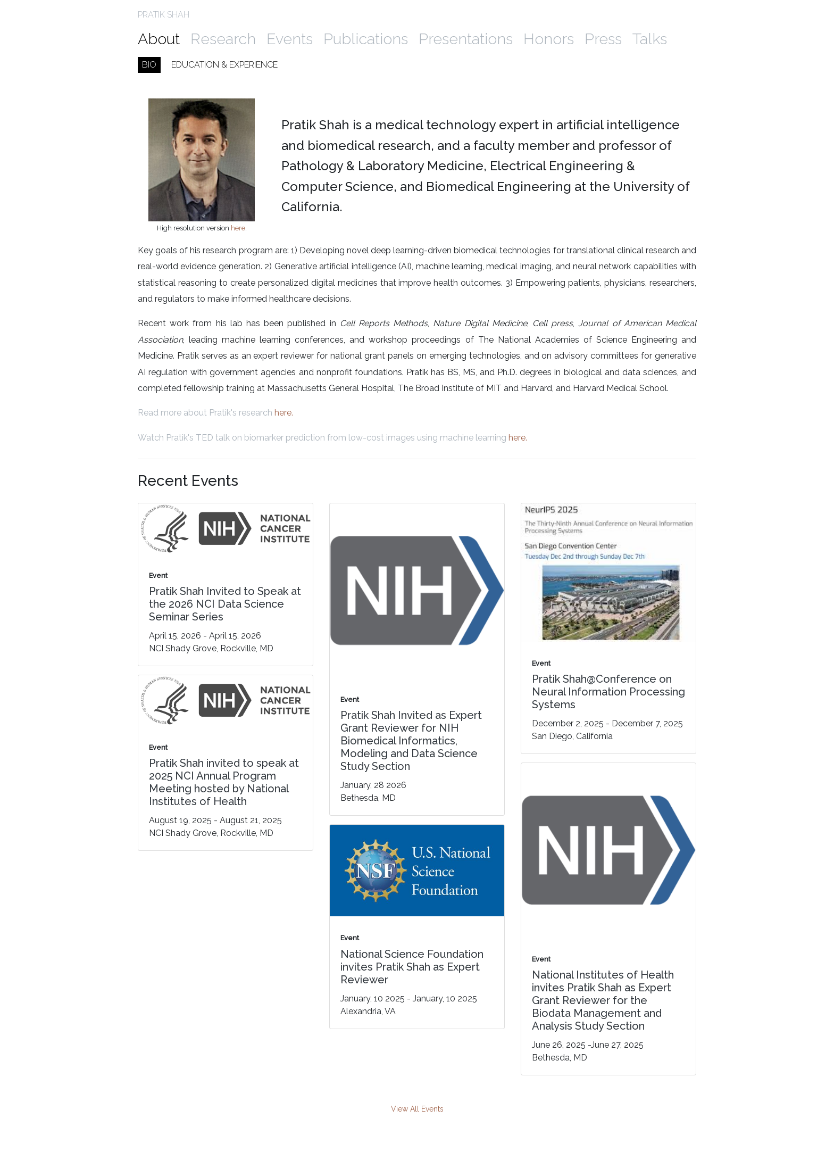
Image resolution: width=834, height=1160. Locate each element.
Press (603, 39)
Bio (149, 65)
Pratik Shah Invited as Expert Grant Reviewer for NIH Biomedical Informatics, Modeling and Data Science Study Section (411, 741)
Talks (649, 39)
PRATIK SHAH (163, 15)
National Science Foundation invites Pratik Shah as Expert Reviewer (411, 967)
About (159, 39)
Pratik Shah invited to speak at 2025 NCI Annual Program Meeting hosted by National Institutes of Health (224, 782)
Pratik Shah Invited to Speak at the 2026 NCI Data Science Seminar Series (225, 604)
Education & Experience (224, 65)
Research (223, 39)
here (238, 228)
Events (289, 39)
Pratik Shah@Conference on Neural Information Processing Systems (608, 692)
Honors (548, 39)
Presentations (466, 39)
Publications (365, 39)
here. (283, 413)
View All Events (417, 1109)
